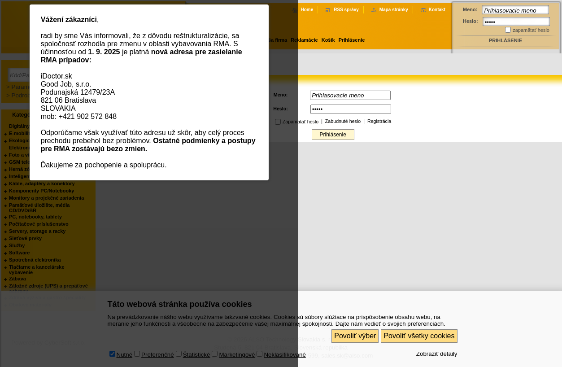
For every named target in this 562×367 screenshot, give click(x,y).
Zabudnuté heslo (343, 121)
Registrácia (379, 121)
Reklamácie (304, 40)
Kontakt (437, 9)
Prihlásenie (352, 40)
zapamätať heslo (531, 30)
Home (307, 9)
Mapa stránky (393, 9)
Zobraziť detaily (436, 353)
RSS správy (346, 9)
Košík (328, 40)
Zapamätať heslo (300, 121)
